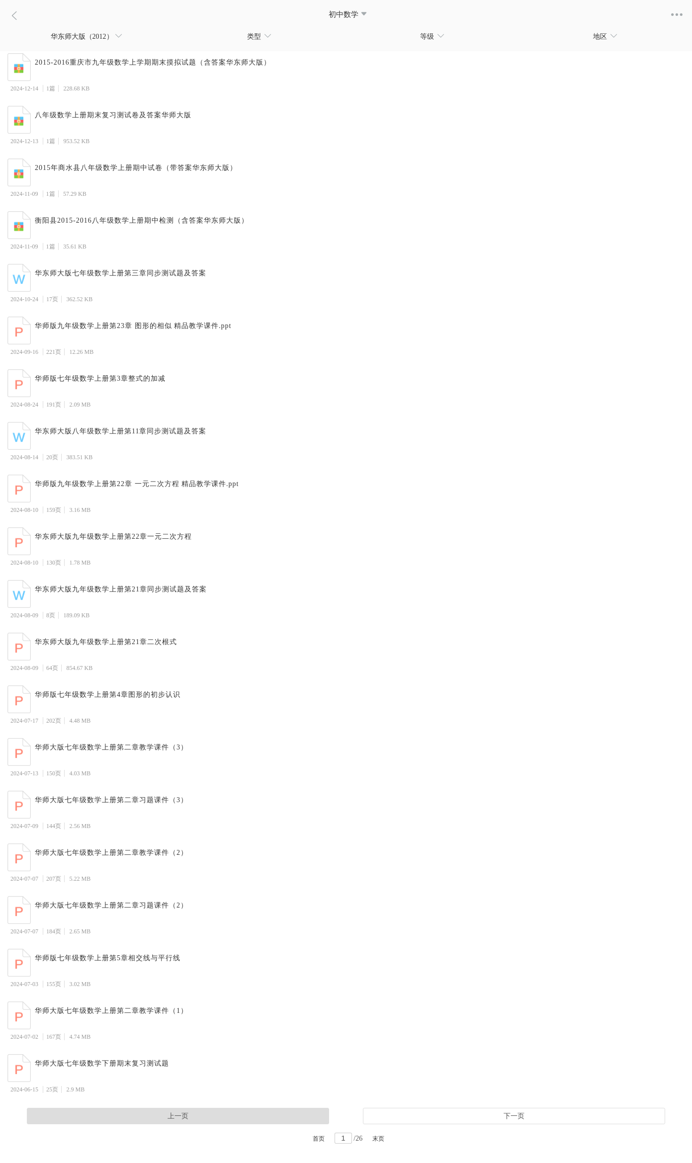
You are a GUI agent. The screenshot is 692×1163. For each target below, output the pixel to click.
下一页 (514, 1116)
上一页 (178, 1116)
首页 (319, 1138)
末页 (378, 1138)
